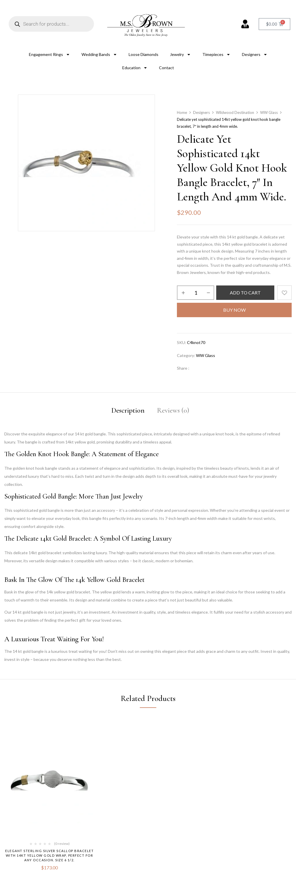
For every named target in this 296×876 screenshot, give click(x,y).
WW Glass (269, 112)
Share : (183, 368)
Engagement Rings (49, 54)
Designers (254, 54)
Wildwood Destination (235, 112)
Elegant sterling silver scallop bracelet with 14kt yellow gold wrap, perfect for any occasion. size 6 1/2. (49, 855)
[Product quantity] (195, 292)
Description (128, 410)
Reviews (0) (173, 410)
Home (182, 112)
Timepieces (216, 54)
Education (134, 68)
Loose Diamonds (143, 54)
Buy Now (234, 310)
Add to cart (245, 292)
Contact (166, 67)
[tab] (128, 411)
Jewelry (180, 54)
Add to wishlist (284, 292)
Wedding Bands (99, 54)
